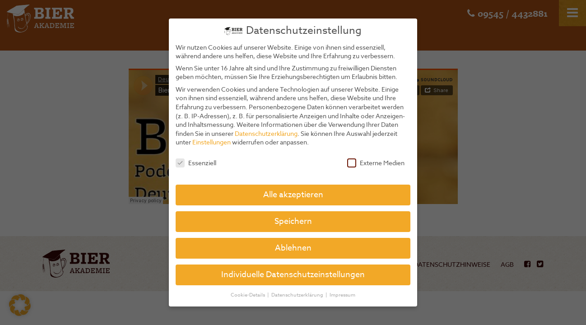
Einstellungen (211, 142)
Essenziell (196, 162)
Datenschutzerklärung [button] (298, 295)
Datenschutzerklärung (266, 133)
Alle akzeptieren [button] (293, 195)
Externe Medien (376, 162)
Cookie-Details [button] (248, 295)
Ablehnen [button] (293, 248)
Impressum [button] (342, 295)
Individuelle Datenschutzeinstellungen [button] (293, 275)
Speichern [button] (293, 221)
